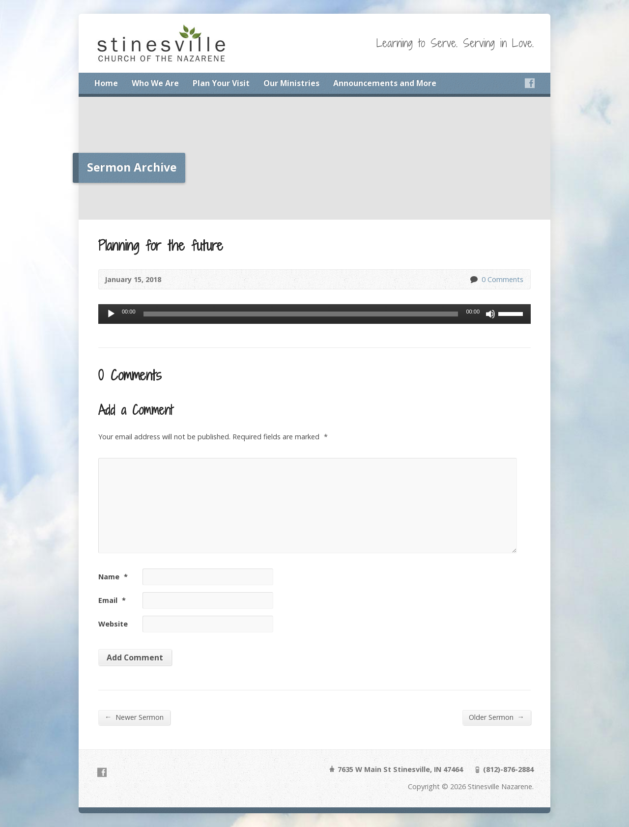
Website (113, 623)
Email (112, 600)
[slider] (300, 314)
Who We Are (155, 83)
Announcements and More (384, 83)
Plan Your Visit (221, 83)
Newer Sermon (134, 717)
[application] (314, 314)
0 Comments (473, 279)
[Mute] (490, 314)
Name (113, 576)
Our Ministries (291, 83)
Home (106, 83)
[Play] (111, 314)
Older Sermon (496, 717)
